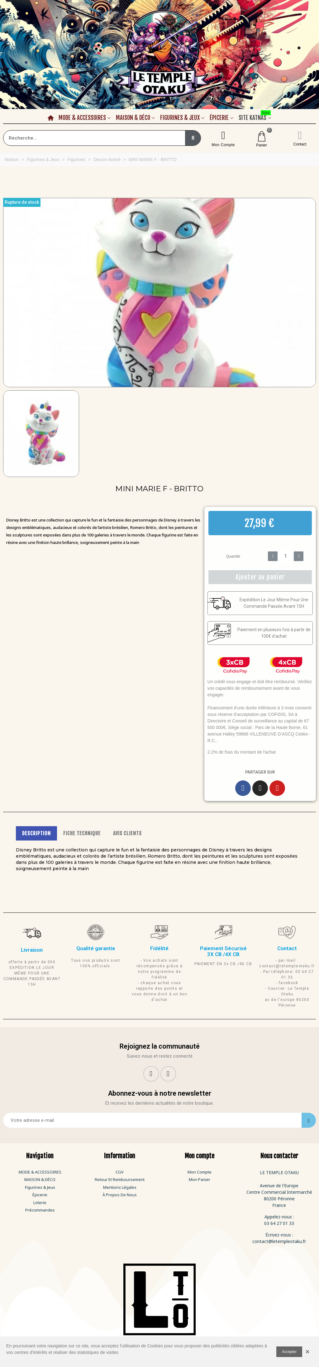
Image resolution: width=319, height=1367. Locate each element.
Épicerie (219, 117)
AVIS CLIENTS (127, 833)
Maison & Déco (133, 117)
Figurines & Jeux (180, 117)
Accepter (289, 1352)
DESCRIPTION (36, 833)
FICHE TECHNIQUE (82, 833)
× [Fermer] (307, 1351)
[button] (7, 292)
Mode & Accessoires (82, 117)
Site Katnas (255, 116)
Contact (299, 144)
